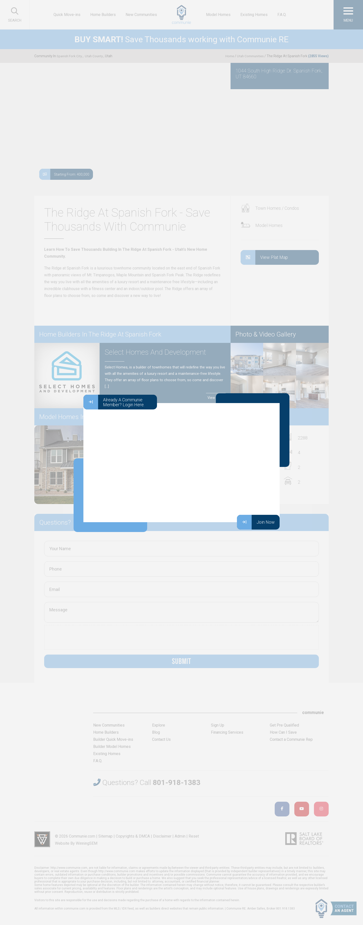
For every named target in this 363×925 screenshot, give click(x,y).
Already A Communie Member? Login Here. (113, 402)
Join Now (256, 522)
